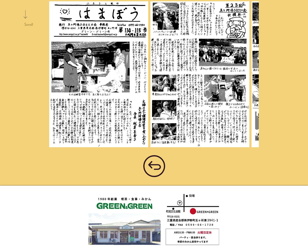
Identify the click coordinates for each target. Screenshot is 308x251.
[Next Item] (251, 74)
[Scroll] (28, 24)
